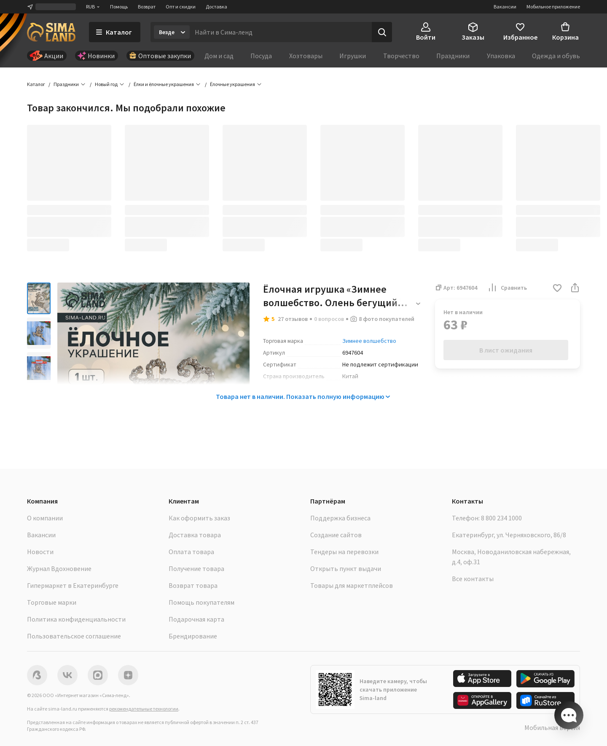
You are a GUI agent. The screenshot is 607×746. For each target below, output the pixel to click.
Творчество (401, 55)
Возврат (147, 6)
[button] (557, 289)
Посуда (261, 55)
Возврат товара (193, 585)
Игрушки (352, 55)
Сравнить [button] (507, 288)
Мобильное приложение (553, 6)
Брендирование (193, 636)
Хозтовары (305, 55)
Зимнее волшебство (369, 341)
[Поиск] (382, 32)
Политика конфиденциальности (76, 619)
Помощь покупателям (201, 602)
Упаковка (501, 55)
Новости (40, 551)
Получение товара (196, 568)
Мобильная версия (552, 727)
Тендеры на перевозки (344, 551)
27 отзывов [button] (293, 319)
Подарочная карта (196, 619)
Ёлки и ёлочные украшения (164, 84)
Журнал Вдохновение (59, 568)
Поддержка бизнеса (340, 518)
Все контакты (473, 578)
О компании (45, 518)
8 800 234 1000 (501, 518)
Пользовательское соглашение (74, 636)
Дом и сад (219, 55)
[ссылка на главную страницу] (51, 32)
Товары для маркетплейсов (351, 585)
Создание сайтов (336, 535)
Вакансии (505, 6)
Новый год (106, 84)
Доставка (216, 6)
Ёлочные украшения (232, 84)
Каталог (36, 84)
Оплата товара (191, 551)
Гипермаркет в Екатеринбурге (72, 585)
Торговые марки (51, 602)
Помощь (119, 6)
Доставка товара (195, 535)
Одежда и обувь (556, 55)
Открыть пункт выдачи (345, 568)
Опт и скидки (181, 6)
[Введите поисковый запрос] (281, 32)
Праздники (453, 55)
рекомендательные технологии (143, 709)
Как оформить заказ (199, 518)
